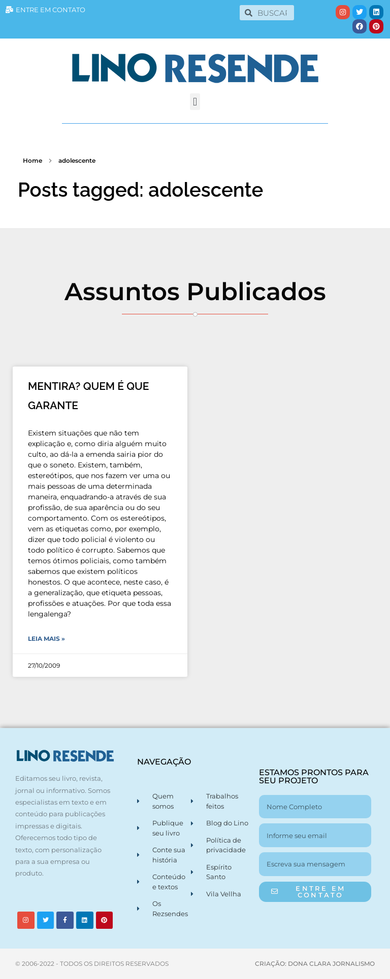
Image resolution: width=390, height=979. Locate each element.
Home (32, 160)
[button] (195, 101)
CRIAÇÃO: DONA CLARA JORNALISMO (315, 963)
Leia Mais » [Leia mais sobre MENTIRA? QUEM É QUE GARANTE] (46, 638)
